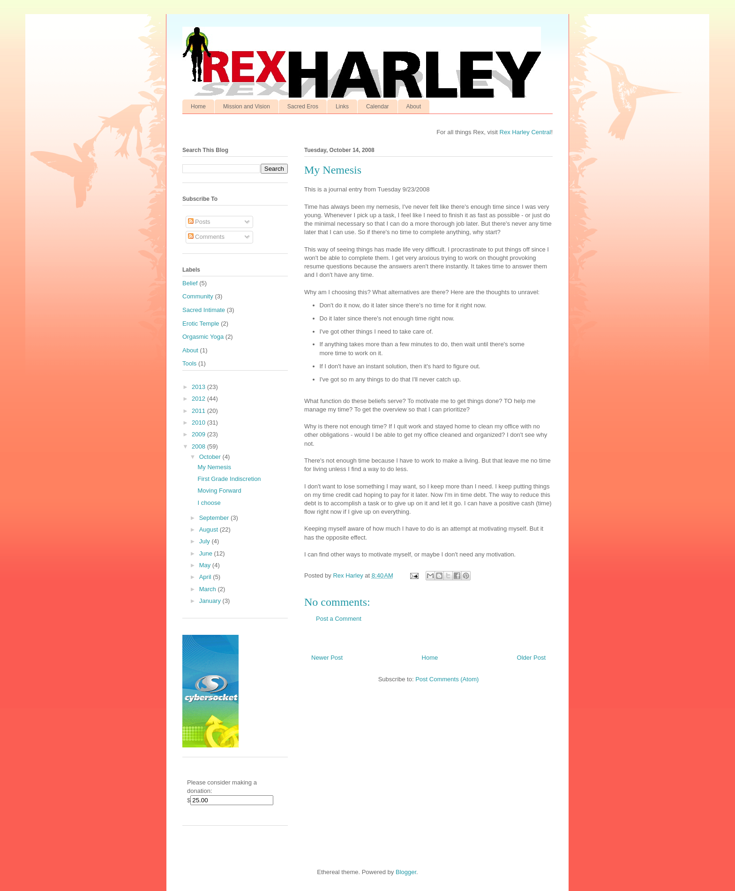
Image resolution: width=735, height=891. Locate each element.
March (208, 589)
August (209, 529)
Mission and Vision (246, 106)
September (215, 517)
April (206, 576)
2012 (199, 398)
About (413, 106)
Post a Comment (338, 618)
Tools (189, 363)
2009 (199, 434)
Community (197, 296)
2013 (199, 386)
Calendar (377, 106)
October (211, 456)
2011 (199, 410)
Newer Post (327, 657)
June (206, 553)
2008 (199, 446)
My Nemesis (214, 467)
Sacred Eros (302, 106)
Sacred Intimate (203, 309)
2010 (199, 422)
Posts (199, 221)
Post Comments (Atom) (447, 679)
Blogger (406, 872)
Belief (190, 283)
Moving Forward (219, 490)
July (205, 541)
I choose (208, 502)
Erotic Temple (200, 323)
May (205, 565)
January (211, 600)
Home (198, 106)
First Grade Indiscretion (229, 478)
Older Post (531, 657)
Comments (206, 236)
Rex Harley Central (525, 132)
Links (342, 106)
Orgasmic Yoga (203, 336)
